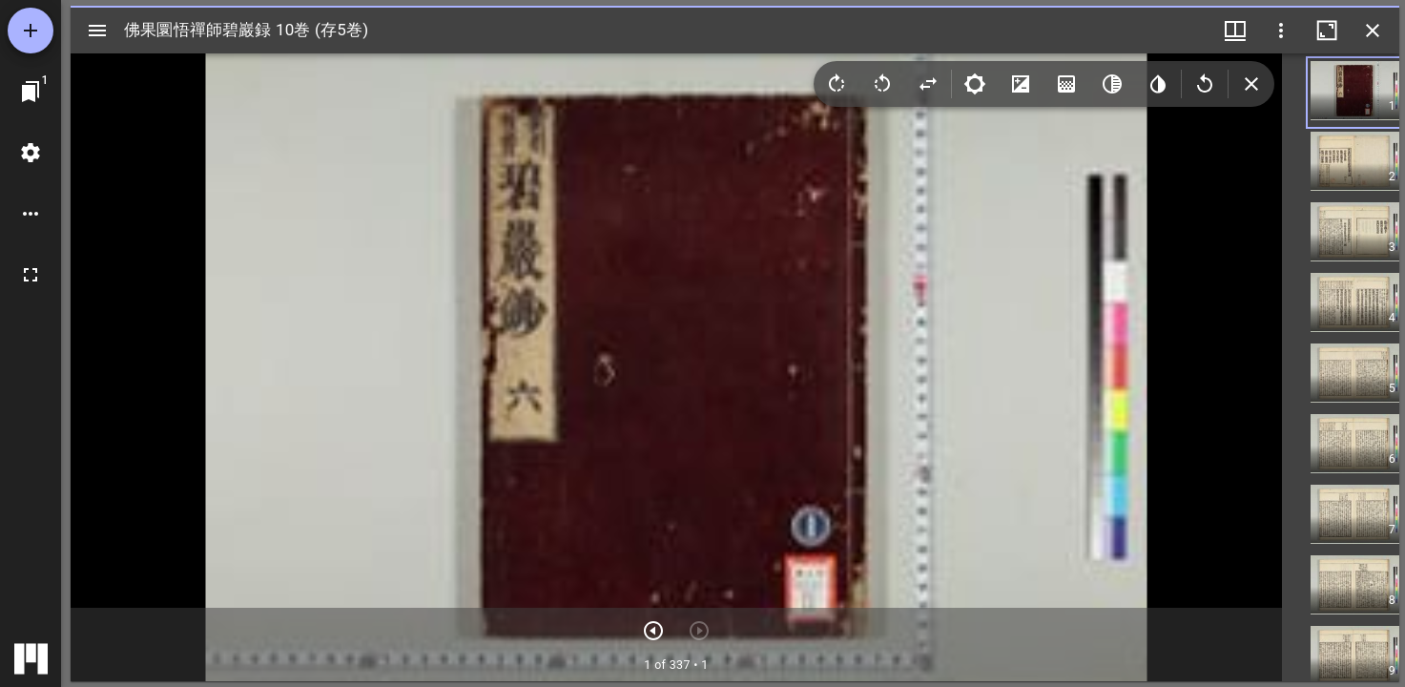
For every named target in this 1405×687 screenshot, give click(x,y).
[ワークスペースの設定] (30, 153)
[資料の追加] (30, 30)
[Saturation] (1066, 84)
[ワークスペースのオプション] (30, 214)
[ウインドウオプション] (1281, 30)
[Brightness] (975, 84)
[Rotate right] (836, 84)
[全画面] (30, 275)
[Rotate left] (882, 84)
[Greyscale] (1112, 84)
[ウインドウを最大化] (1327, 30)
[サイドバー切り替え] (97, 30)
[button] (1369, 92)
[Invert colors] (1158, 84)
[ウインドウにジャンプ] (30, 91)
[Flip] (928, 84)
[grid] (1340, 367)
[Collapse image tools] (1251, 84)
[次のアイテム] (653, 631)
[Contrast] (1020, 84)
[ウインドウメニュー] (1235, 30)
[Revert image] (1205, 84)
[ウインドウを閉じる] (1372, 30)
